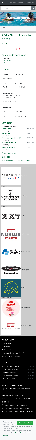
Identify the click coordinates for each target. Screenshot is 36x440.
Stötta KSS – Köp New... (9, 372)
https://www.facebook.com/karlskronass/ (16, 160)
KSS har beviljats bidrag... (10, 369)
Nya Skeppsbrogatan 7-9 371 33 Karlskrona (18, 399)
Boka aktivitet (6, 343)
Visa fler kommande (9, 153)
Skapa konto (30, 2)
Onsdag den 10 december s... (11, 366)
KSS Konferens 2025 (8, 379)
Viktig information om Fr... (10, 376)
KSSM (3, 62)
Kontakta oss (6, 347)
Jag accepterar (25, 423)
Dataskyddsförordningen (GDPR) (13, 353)
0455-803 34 (8, 402)
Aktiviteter (13, 2)
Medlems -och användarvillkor (12, 350)
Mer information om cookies (11, 356)
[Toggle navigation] (4, 28)
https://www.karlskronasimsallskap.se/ (17, 408)
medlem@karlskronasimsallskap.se (16, 405)
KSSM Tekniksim (7, 60)
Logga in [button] (21, 2)
